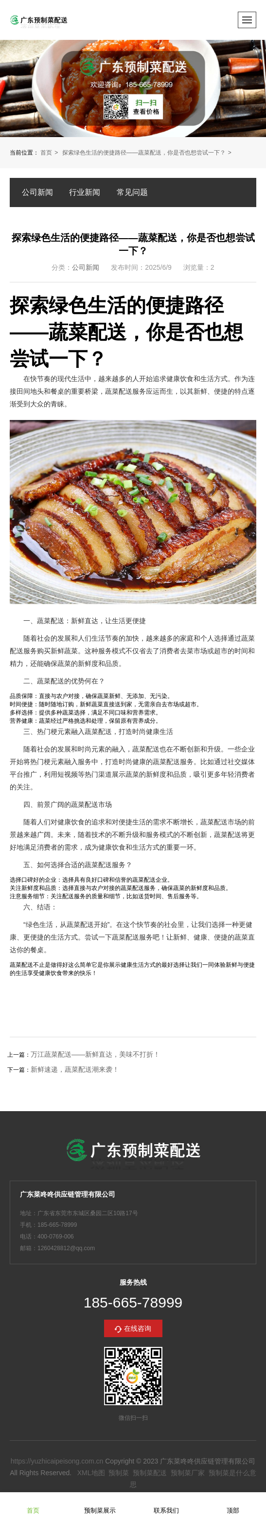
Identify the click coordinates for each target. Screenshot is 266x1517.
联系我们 (166, 1504)
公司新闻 (37, 192)
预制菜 (118, 1473)
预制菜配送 (150, 1473)
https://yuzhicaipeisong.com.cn (57, 1461)
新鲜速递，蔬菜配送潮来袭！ (75, 1069)
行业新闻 (84, 192)
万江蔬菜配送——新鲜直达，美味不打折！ (95, 1054)
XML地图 (91, 1473)
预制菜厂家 (188, 1473)
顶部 (233, 1504)
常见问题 (132, 192)
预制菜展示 (100, 1504)
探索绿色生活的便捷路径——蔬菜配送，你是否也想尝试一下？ (144, 152)
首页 (46, 152)
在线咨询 (137, 1328)
